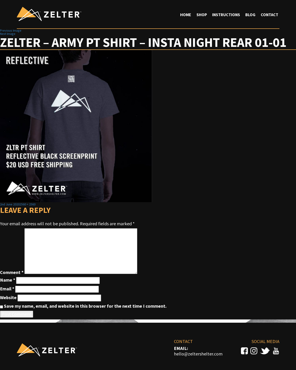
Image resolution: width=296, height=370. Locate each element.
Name (7, 280)
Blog (250, 14)
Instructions (226, 14)
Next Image (7, 34)
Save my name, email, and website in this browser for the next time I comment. (85, 306)
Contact (269, 14)
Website (8, 297)
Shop (201, 14)
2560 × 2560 (27, 204)
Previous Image (10, 30)
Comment (11, 272)
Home (185, 14)
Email (7, 289)
